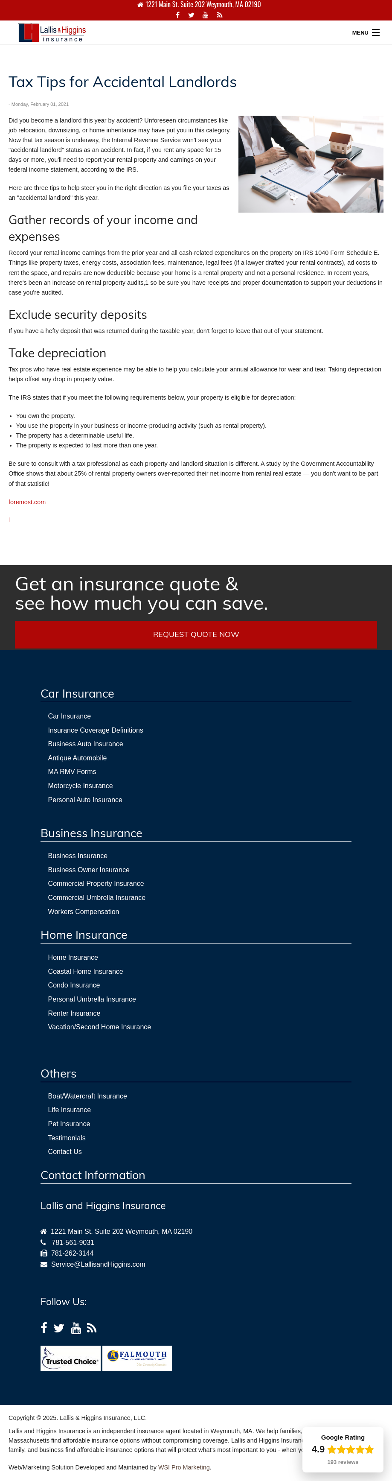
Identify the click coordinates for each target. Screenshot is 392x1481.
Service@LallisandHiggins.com (96, 1264)
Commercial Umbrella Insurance (97, 897)
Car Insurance (69, 716)
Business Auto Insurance (85, 744)
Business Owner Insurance (89, 869)
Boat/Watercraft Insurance (87, 1096)
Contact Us (65, 1151)
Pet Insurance (69, 1124)
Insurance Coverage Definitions (95, 730)
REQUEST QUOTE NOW (196, 634)
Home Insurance (73, 957)
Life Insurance (69, 1109)
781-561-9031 (73, 1242)
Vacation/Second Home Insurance (99, 1027)
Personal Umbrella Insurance (92, 999)
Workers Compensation (83, 911)
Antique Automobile (77, 758)
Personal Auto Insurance (85, 799)
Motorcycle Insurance (80, 785)
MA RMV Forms (72, 771)
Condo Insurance (74, 985)
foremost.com (27, 502)
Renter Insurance (74, 1013)
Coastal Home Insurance (85, 971)
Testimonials (67, 1138)
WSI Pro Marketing (184, 1467)
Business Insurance (78, 855)
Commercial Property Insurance (96, 883)
